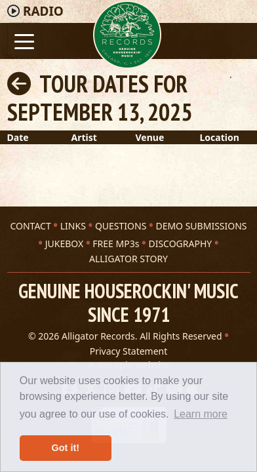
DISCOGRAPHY (180, 243)
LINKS (73, 226)
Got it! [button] (65, 447)
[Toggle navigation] (24, 40)
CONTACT (30, 226)
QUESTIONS (120, 226)
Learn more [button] (200, 414)
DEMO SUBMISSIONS (201, 226)
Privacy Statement (129, 351)
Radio (43, 11)
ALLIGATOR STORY (128, 258)
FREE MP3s (115, 243)
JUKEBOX (64, 243)
